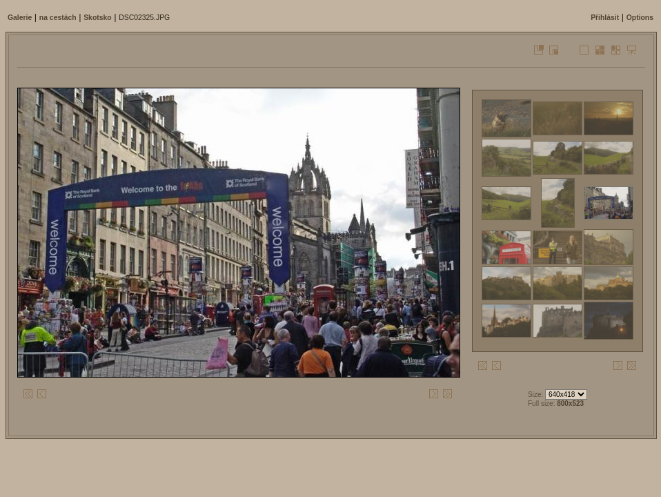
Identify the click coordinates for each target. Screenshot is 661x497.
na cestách (58, 17)
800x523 (570, 403)
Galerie (20, 17)
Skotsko (97, 17)
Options (640, 17)
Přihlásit (605, 17)
